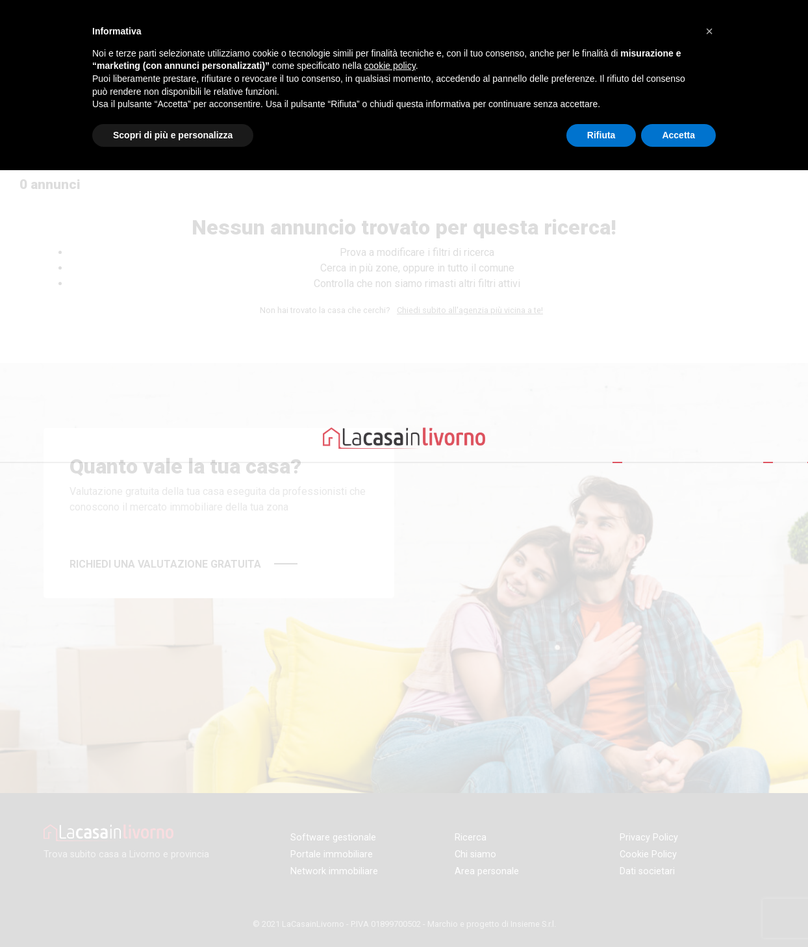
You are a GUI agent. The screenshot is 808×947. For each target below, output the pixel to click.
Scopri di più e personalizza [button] (173, 135)
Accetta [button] (678, 135)
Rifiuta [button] (601, 135)
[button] (709, 31)
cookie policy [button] (390, 65)
